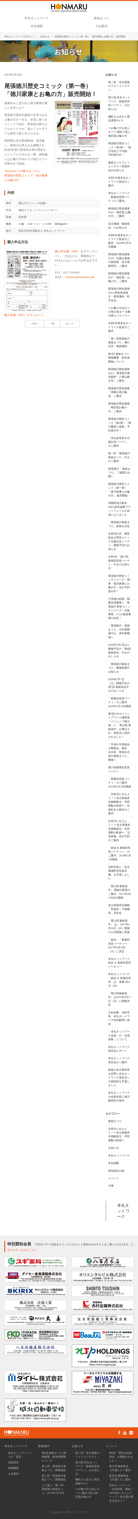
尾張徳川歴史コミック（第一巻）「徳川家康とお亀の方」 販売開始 (119, 490)
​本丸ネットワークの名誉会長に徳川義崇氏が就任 (119, 1096)
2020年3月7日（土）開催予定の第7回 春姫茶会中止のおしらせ (119, 685)
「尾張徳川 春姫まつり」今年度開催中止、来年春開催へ (119, 631)
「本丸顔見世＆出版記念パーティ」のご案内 (119, 442)
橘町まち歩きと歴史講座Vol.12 (119, 118)
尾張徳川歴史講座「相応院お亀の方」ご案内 (119, 407)
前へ (34, 323)
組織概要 (13, 1468)
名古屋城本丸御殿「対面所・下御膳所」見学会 (119, 909)
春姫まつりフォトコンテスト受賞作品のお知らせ (119, 166)
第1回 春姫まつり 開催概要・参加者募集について (119, 357)
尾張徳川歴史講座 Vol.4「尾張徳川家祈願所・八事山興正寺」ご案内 (119, 375)
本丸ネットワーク (36, 18)
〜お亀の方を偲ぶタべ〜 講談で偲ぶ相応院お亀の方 (119, 132)
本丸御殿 (37, 26)
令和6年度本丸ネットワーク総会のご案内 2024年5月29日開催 (119, 241)
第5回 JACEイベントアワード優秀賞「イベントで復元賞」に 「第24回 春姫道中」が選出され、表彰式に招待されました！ (119, 725)
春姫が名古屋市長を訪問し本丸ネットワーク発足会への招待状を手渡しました (119, 1077)
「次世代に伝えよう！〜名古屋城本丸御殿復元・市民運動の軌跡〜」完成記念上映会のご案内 (119, 804)
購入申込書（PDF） (67, 251)
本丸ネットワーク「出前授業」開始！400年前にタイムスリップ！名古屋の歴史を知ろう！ (121, 1493)
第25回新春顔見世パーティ (119, 769)
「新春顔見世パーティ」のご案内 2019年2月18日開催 (119, 782)
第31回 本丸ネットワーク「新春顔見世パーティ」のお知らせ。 (119, 103)
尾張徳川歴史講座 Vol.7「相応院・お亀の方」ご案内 (119, 277)
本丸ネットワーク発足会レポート (119, 1049)
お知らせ (44, 36)
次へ (70, 323)
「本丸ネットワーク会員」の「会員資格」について (119, 1035)
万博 (111, 1185)
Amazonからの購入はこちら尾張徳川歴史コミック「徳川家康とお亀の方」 (25, 175)
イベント (113, 1178)
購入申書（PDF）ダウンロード (24, 315)
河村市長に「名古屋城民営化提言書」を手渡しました (119, 873)
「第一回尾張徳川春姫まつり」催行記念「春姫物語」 (119, 342)
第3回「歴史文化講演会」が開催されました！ (121, 1457)
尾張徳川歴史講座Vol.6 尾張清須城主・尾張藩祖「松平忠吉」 (119, 294)
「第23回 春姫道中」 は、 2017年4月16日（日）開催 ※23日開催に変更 (120, 926)
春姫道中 (44, 1446)
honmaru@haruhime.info (80, 277)
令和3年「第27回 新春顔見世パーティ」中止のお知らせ (119, 562)
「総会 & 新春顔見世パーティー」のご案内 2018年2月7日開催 (119, 853)
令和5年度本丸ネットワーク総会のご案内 (119, 327)
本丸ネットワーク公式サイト (19, 36)
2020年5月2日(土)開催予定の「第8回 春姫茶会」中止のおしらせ (119, 650)
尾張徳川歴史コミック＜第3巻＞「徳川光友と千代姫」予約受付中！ (119, 149)
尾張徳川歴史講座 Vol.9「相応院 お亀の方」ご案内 (119, 212)
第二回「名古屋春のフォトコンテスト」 (119, 86)
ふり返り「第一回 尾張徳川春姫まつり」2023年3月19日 (53, 1489)
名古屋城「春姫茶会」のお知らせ (119, 225)
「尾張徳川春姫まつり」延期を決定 (119, 524)
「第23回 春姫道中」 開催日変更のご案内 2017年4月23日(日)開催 (119, 892)
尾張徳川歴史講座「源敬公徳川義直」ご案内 (119, 392)
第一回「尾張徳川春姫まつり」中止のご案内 (119, 457)
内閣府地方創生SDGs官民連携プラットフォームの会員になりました (119, 509)
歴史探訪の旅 (116, 1170)
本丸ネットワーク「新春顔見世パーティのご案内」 (119, 197)
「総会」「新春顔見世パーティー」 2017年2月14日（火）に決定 (119, 945)
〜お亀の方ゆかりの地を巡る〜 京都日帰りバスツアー (119, 312)
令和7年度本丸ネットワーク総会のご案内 (119, 181)
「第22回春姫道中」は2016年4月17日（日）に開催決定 (119, 999)
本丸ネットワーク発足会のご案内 (119, 1060)
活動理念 (13, 1462)
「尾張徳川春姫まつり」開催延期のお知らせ (119, 668)
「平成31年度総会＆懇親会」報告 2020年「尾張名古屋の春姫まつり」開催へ (119, 752)
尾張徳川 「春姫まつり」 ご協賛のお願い (119, 472)
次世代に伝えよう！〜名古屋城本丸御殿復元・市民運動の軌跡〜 (119, 1134)
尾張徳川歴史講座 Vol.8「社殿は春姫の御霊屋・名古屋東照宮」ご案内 (119, 260)
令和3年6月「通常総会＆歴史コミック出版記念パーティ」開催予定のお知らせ (119, 541)
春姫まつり (101, 18)
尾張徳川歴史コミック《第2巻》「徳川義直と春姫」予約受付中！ (119, 424)
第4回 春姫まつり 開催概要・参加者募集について (54, 1457)
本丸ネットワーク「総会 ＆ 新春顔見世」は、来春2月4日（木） (119, 980)
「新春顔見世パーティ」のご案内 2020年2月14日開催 (119, 702)
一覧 (52, 323)
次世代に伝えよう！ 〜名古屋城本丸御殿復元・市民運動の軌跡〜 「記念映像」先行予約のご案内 (119, 831)
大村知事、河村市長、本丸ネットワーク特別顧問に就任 (119, 1018)
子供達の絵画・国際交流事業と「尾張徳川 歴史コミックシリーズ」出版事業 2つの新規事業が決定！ (119, 608)
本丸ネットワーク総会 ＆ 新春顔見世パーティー (119, 962)
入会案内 (101, 26)
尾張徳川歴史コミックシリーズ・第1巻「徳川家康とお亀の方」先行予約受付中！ (119, 583)
